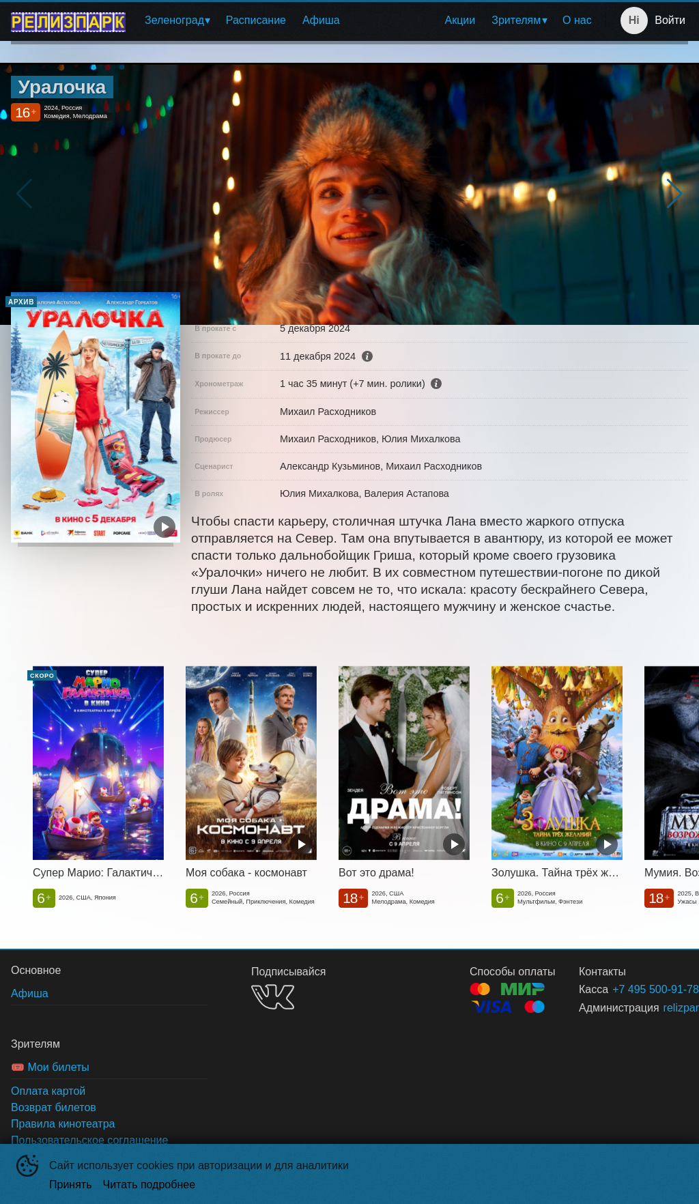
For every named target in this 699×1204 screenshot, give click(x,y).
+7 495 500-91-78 (633, 989)
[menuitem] (177, 20)
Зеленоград (174, 20)
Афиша (321, 20)
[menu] (368, 20)
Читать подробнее (149, 1184)
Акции (460, 20)
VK (272, 996)
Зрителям (516, 20)
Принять (70, 1184)
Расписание (256, 20)
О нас (577, 20)
